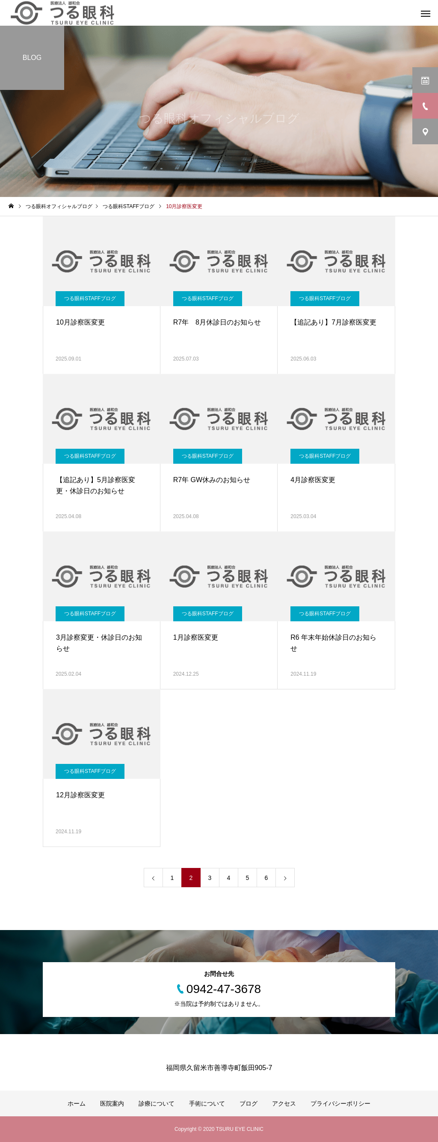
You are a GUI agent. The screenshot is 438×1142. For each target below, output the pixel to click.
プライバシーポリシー (340, 1103)
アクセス (284, 1103)
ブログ (248, 1103)
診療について (157, 1103)
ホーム (77, 1103)
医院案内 (112, 1103)
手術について (207, 1103)
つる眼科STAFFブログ (90, 298)
